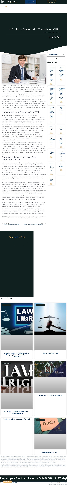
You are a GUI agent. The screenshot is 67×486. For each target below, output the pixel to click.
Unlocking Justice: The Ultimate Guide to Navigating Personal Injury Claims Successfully (16, 354)
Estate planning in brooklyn (26, 465)
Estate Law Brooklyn (31, 464)
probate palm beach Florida (36, 462)
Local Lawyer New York (41, 464)
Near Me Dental (36, 456)
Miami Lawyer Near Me (24, 456)
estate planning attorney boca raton (31, 459)
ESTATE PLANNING (6, 53)
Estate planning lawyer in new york (12, 466)
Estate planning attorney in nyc (60, 464)
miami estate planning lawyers (18, 462)
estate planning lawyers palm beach (14, 459)
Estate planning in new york (32, 465)
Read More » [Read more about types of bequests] (61, 114)
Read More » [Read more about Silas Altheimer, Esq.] (51, 157)
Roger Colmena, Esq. (61, 128)
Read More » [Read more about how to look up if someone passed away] (61, 147)
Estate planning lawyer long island (27, 466)
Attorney (58, 482)
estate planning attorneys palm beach (48, 459)
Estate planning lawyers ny (40, 466)
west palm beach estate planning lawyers (42, 460)
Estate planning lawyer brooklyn (44, 465)
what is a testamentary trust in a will (52, 139)
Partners (65, 482)
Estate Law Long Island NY (22, 464)
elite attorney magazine (16, 458)
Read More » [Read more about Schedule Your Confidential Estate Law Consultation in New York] (61, 80)
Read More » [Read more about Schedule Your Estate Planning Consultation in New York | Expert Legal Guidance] (51, 122)
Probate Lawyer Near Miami (53, 456)
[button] (6, 7)
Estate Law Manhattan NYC (10, 464)
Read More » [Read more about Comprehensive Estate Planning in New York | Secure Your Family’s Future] (61, 102)
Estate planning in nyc (37, 465)
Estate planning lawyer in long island (60, 465)
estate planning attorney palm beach (57, 459)
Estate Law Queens (27, 464)
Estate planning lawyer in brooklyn (52, 465)
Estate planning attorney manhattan (11, 465)
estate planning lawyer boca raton (6, 459)
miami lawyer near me (24, 462)
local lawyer (4, 458)
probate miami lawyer (30, 462)
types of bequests (61, 109)
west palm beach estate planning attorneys (22, 460)
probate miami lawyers (48, 458)
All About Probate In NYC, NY (50, 452)
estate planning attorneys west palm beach (12, 460)
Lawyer (12, 2)
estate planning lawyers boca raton (23, 459)
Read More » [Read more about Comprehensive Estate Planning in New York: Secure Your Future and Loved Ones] (51, 84)
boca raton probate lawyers (58, 460)
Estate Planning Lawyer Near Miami (61, 456)
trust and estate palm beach (42, 462)
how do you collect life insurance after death (16, 419)
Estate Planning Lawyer (12, 482)
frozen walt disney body (50, 353)
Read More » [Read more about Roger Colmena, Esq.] (61, 133)
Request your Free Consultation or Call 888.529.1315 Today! (33, 478)
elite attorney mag (11, 458)
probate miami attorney (43, 458)
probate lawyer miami (59, 458)
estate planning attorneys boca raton (39, 459)
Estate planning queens (59, 466)
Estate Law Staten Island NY (4, 464)
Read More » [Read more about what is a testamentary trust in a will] (51, 146)
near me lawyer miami (54, 458)
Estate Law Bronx (36, 464)
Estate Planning (11, 1)
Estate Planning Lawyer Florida (30, 456)
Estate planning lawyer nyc (34, 466)
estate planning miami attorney (36, 458)
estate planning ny (46, 464)
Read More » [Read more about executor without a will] (51, 133)
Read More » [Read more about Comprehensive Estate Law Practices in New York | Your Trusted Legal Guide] (51, 103)
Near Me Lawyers (40, 456)
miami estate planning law (12, 462)
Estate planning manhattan (53, 466)
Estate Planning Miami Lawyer (11, 456)
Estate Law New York (16, 464)
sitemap (50, 484)
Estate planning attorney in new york (52, 464)
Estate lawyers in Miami (53, 462)
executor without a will (51, 128)
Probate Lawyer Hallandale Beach (46, 456)
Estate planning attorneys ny (19, 465)
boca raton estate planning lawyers (51, 460)
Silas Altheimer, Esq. (52, 152)
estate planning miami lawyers (29, 458)
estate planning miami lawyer (22, 458)
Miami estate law (48, 462)
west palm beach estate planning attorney (32, 460)
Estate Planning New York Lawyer (4, 456)
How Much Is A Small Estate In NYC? (50, 395)
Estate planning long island (47, 466)
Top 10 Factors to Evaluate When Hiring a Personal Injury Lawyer (16, 412)
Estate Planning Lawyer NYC (18, 456)
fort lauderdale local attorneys (4, 462)
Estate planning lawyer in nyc (19, 466)
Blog (44, 32)
